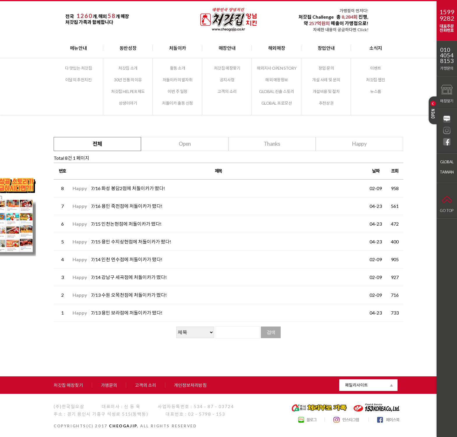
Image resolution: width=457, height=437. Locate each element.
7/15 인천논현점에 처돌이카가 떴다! (126, 224)
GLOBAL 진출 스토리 (276, 91)
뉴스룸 (375, 91)
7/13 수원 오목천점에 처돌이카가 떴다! (129, 295)
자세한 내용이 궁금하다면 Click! (340, 29)
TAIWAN (447, 172)
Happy (359, 144)
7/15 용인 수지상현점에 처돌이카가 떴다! (131, 241)
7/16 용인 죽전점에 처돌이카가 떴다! (126, 206)
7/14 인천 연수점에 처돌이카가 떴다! (126, 259)
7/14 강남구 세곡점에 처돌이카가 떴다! (129, 277)
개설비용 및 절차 (326, 91)
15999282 (447, 15)
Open (185, 144)
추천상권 (326, 103)
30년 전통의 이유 (128, 79)
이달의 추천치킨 (78, 79)
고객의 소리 (226, 91)
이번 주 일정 (177, 91)
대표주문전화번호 (447, 28)
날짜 (375, 170)
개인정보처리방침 (190, 385)
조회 (394, 170)
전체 (97, 144)
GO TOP (447, 203)
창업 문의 (326, 68)
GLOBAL (446, 161)
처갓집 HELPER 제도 (128, 91)
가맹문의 (446, 68)
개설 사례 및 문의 (326, 79)
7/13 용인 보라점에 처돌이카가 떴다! (126, 312)
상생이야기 (128, 103)
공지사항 (227, 79)
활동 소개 (177, 68)
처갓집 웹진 (375, 79)
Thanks (272, 144)
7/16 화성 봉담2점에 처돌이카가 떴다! (128, 188)
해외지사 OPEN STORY (277, 68)
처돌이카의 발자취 (178, 79)
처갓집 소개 (127, 68)
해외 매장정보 (276, 79)
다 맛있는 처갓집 (78, 68)
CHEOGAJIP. (123, 426)
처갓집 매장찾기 (227, 68)
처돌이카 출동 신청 (177, 103)
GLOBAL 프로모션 (276, 103)
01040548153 (447, 55)
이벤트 (375, 68)
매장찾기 (446, 93)
